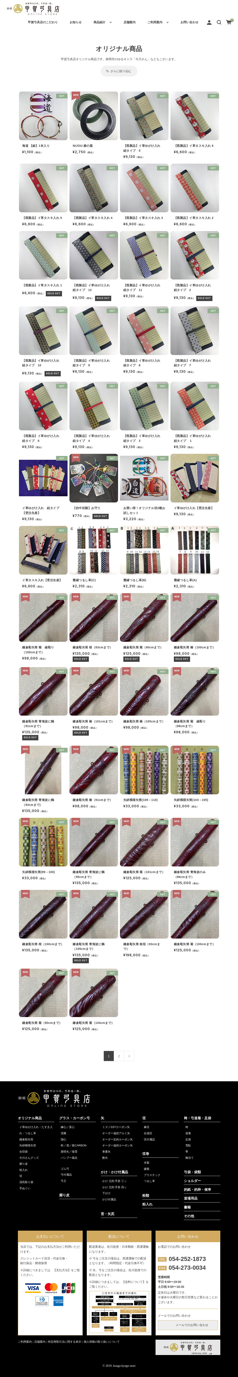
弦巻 (145, 1154)
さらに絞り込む (118, 71)
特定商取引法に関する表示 (64, 1341)
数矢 (105, 1157)
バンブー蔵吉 (69, 1157)
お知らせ (76, 22)
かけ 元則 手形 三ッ (114, 1181)
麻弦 (146, 1127)
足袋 (188, 1139)
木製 (146, 1162)
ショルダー (192, 1181)
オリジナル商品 (30, 1118)
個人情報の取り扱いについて (102, 1341)
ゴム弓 (65, 1168)
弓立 (63, 1180)
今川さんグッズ (29, 1157)
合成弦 (148, 1133)
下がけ (106, 1193)
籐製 (146, 1168)
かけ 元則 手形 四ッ (114, 1187)
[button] (219, 22)
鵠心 (63, 1139)
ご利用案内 (154, 22)
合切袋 (23, 1151)
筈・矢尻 (107, 1214)
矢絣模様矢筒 (27, 1145)
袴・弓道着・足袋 (197, 1118)
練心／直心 (68, 1127)
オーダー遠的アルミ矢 (116, 1133)
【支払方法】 (62, 1270)
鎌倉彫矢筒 (26, 1139)
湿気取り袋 (26, 1182)
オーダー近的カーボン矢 (117, 1139)
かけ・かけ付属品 (114, 1172)
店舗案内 (130, 22)
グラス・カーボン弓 (74, 1118)
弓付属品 (66, 1174)
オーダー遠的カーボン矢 (117, 1145)
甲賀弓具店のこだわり (43, 22)
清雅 (63, 1133)
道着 (188, 1133)
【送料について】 (134, 1282)
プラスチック (152, 1175)
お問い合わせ (189, 22)
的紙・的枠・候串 (197, 1189)
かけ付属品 (109, 1199)
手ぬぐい (24, 1188)
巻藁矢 (106, 1151)
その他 (189, 1216)
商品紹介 (99, 22)
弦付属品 (149, 1139)
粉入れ (23, 1170)
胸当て (189, 1157)
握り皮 (23, 1163)
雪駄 (188, 1145)
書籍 (187, 1207)
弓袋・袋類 (192, 1172)
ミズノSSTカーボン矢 (116, 1127)
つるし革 (149, 1181)
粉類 (145, 1195)
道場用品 (191, 1198)
